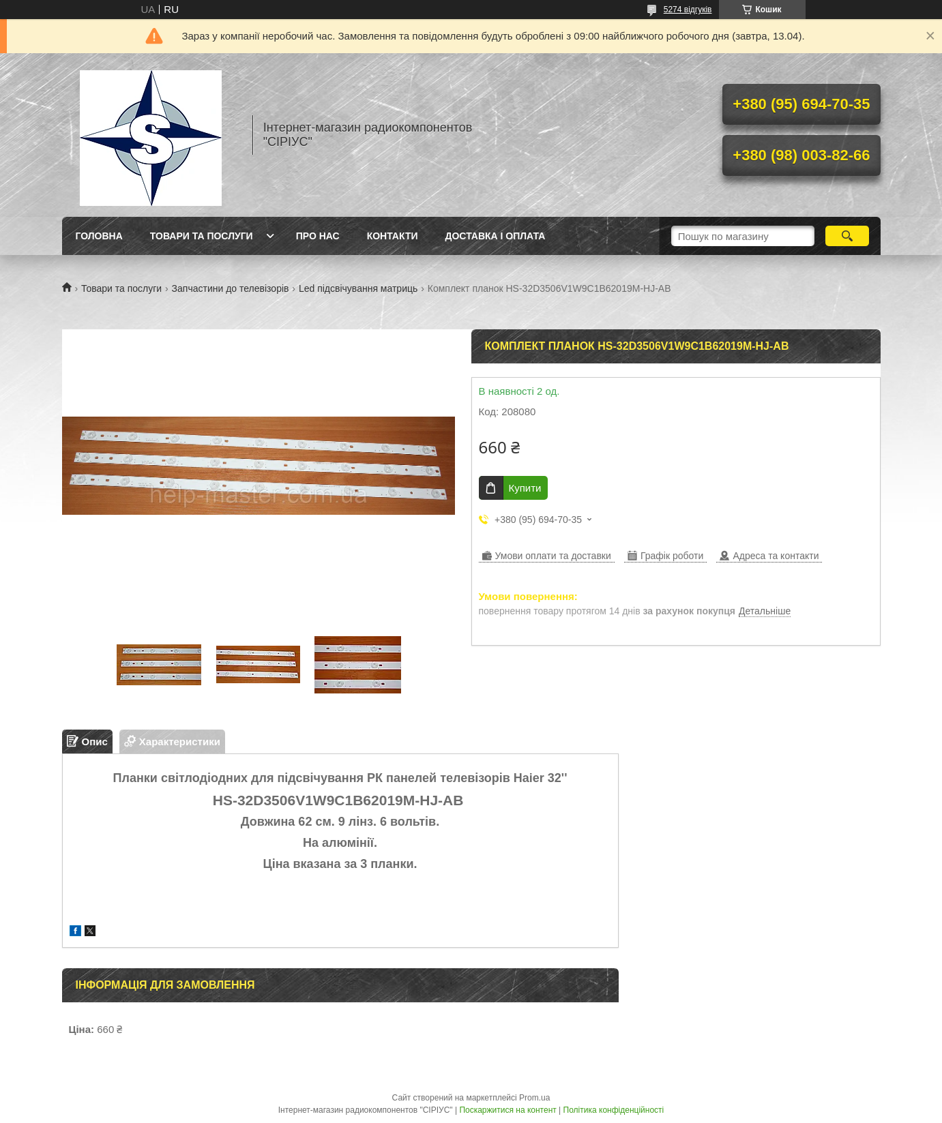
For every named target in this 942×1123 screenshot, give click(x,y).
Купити (525, 488)
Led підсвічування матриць (358, 288)
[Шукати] (847, 236)
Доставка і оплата (495, 235)
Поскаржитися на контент (507, 1110)
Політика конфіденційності (613, 1110)
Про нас (318, 235)
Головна (99, 235)
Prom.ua (534, 1098)
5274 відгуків (688, 9)
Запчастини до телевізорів (230, 288)
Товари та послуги (201, 235)
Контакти (392, 235)
